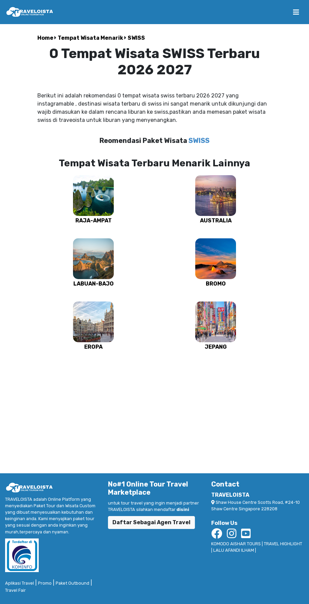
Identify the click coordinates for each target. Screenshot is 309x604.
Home (45, 38)
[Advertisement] (154, 408)
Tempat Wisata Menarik (91, 38)
